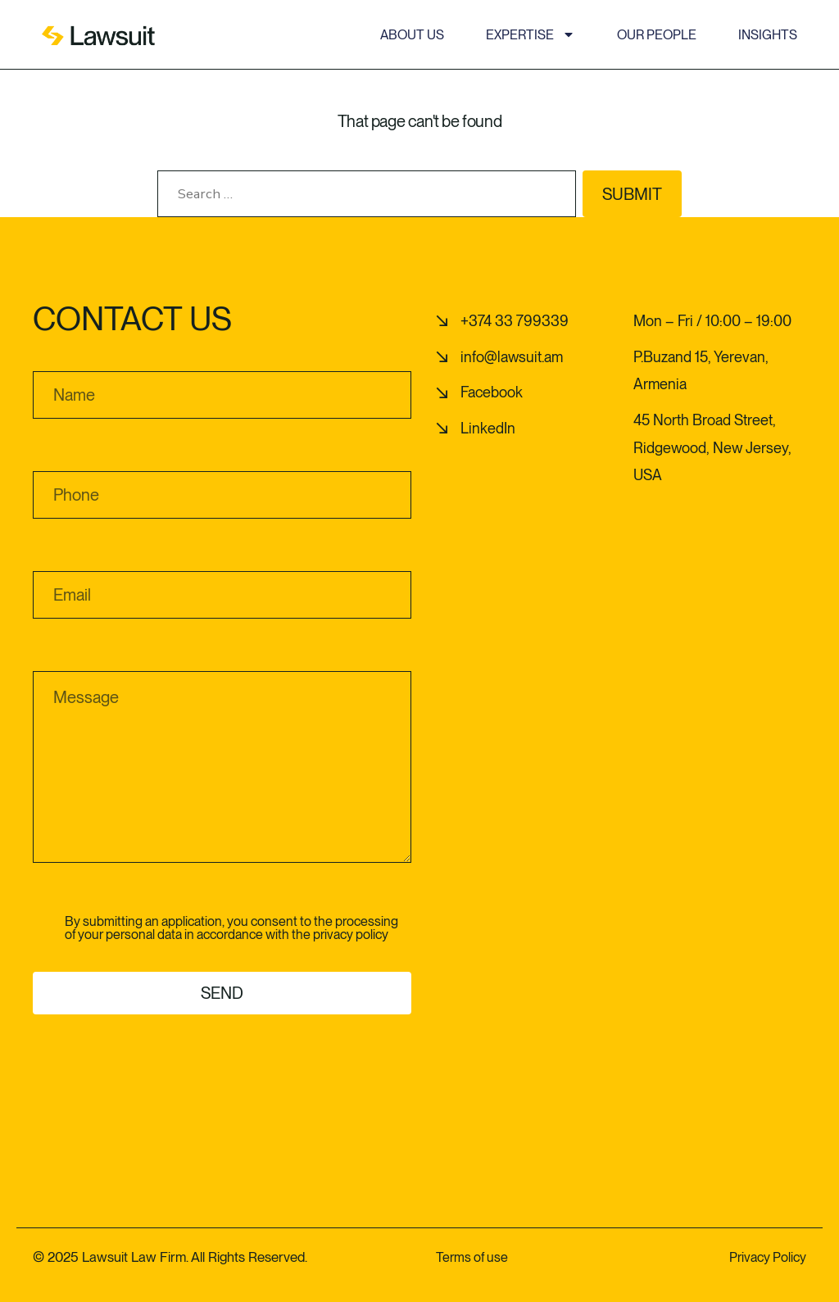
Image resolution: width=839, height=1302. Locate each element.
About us (412, 35)
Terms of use (472, 1256)
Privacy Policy (767, 1256)
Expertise (530, 35)
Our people (656, 35)
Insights (767, 35)
